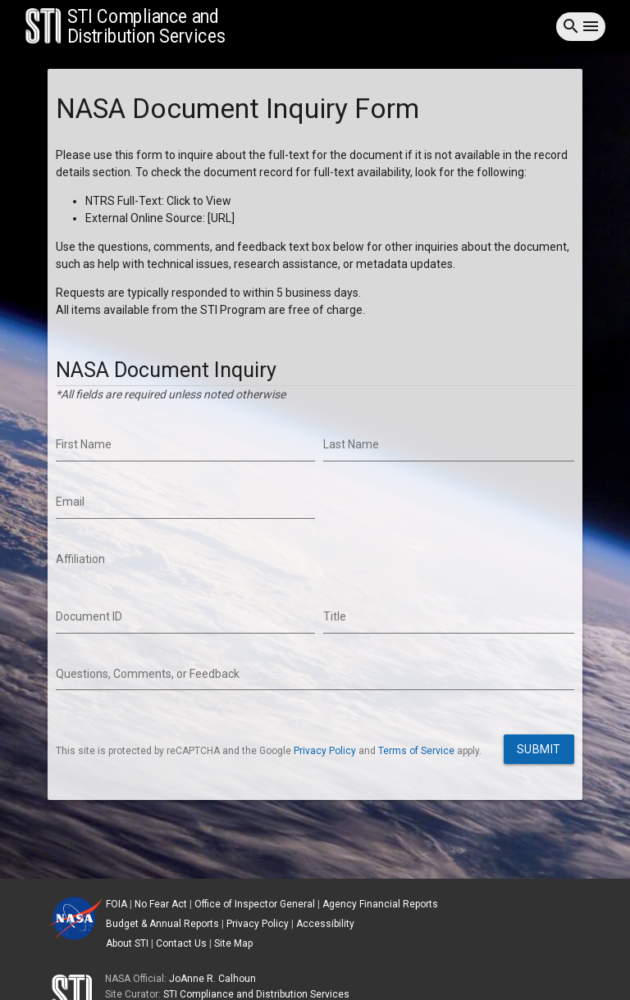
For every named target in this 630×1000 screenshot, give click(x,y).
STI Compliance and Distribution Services (256, 994)
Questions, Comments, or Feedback (148, 673)
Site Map (233, 943)
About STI (127, 943)
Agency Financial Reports (380, 904)
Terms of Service (416, 751)
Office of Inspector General (254, 904)
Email (70, 501)
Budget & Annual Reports (162, 924)
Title (334, 616)
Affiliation (80, 559)
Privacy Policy (325, 751)
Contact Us (181, 943)
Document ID (89, 616)
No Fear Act (161, 904)
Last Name (351, 444)
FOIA (116, 904)
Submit (539, 749)
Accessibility (325, 924)
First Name (84, 444)
